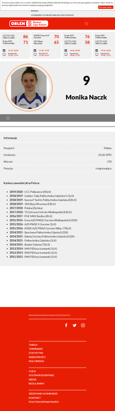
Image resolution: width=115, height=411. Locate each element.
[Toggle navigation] (86, 24)
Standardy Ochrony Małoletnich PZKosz (52, 15)
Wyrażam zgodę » (106, 7)
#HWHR (34, 11)
